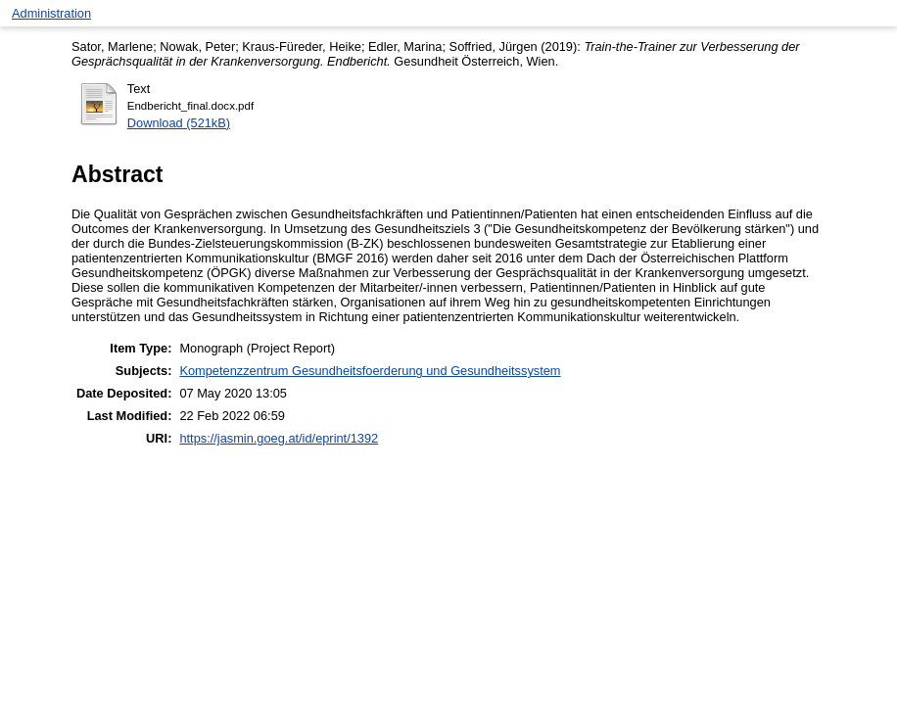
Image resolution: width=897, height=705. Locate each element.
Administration (51, 13)
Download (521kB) (178, 123)
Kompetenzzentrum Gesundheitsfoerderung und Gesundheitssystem (369, 370)
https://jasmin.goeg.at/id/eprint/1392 (278, 438)
